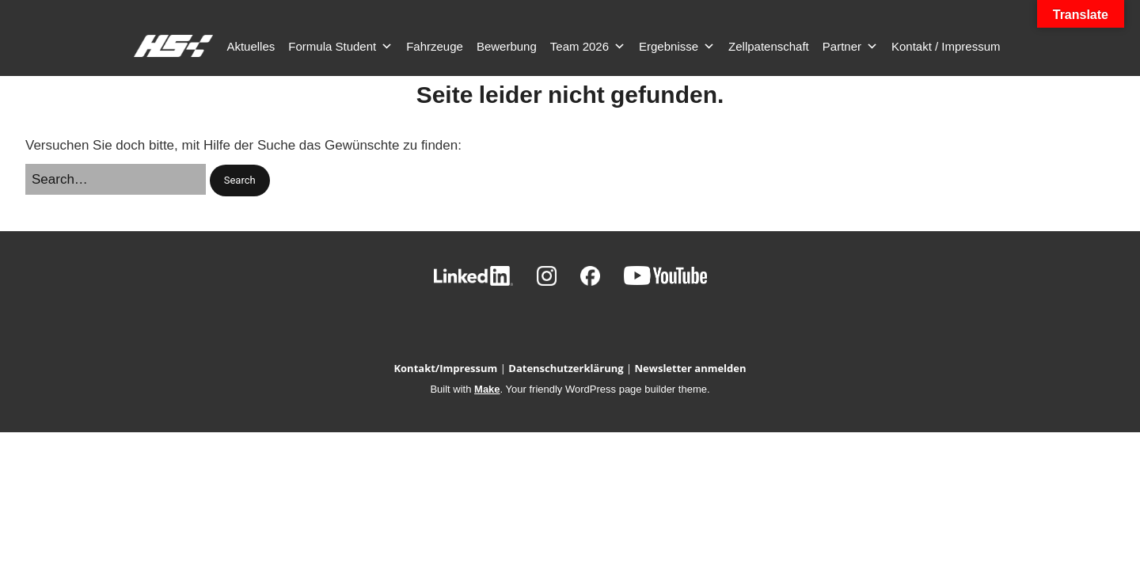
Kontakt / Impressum (946, 46)
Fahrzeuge (434, 46)
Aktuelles (250, 46)
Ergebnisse (677, 47)
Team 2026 (587, 47)
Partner (850, 47)
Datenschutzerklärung (565, 368)
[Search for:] (115, 179)
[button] (240, 181)
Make (487, 389)
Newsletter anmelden (691, 368)
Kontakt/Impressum (445, 368)
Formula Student (340, 47)
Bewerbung (507, 46)
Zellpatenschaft (768, 46)
